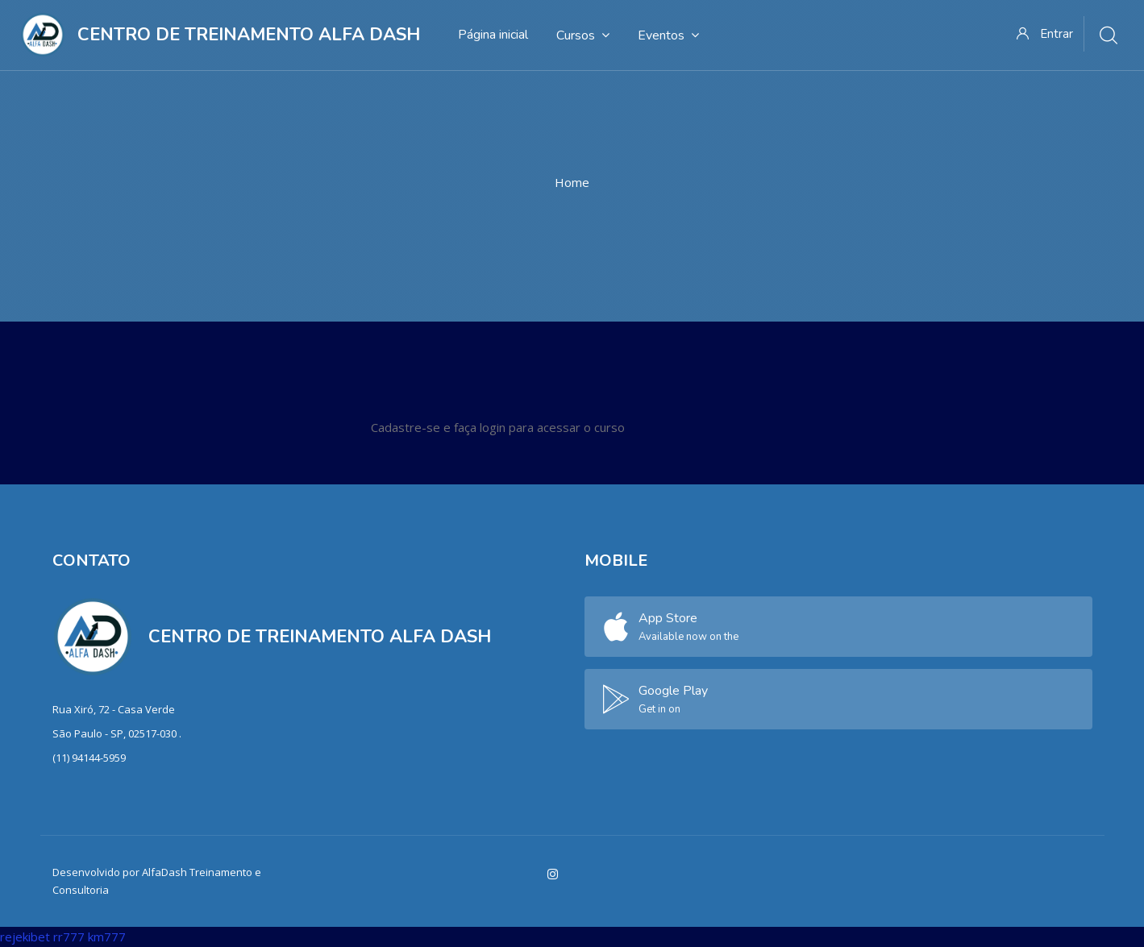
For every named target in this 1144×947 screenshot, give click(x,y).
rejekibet (25, 936)
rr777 (69, 936)
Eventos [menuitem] (668, 35)
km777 (107, 936)
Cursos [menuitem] (582, 35)
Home (572, 182)
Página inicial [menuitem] (493, 35)
